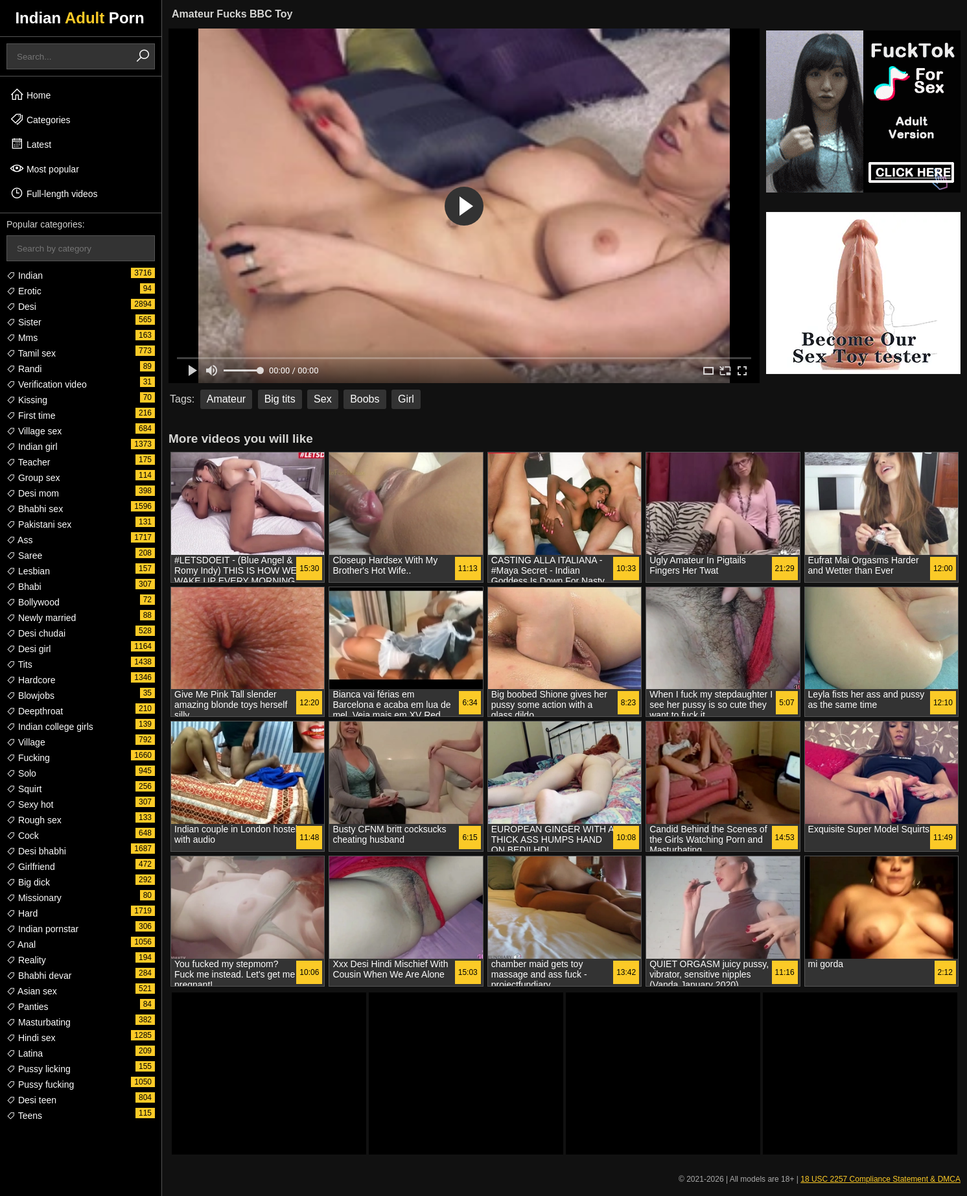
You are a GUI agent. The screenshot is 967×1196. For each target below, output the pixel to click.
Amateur (226, 399)
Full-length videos (54, 193)
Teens (24, 1115)
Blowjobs (30, 695)
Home (30, 95)
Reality (26, 960)
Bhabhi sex (34, 509)
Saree (24, 555)
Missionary (34, 898)
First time (30, 415)
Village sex (34, 431)
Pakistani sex (38, 524)
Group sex (33, 478)
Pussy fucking (40, 1084)
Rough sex (34, 820)
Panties (27, 1007)
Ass (19, 540)
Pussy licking (38, 1069)
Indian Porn (79, 18)
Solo (21, 773)
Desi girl (28, 649)
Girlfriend (30, 867)
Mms (22, 338)
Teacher (28, 462)
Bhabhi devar (38, 975)
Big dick (28, 882)
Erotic (23, 291)
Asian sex (31, 991)
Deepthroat (34, 711)
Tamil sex (31, 353)
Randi (23, 369)
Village (25, 742)
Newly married (41, 618)
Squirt (23, 789)
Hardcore (30, 680)
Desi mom (32, 493)
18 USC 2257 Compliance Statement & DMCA (880, 1179)
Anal (21, 944)
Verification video (46, 384)
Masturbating (38, 1022)
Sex (323, 399)
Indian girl (32, 446)
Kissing (26, 400)
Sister (23, 322)
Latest (30, 144)
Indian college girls (49, 726)
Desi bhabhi (36, 851)
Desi (21, 306)
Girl (406, 399)
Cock (22, 835)
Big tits (280, 399)
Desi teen (31, 1100)
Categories (40, 119)
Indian (24, 275)
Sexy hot (29, 804)
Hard (22, 913)
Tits (19, 664)
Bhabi (23, 586)
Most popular (44, 168)
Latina (24, 1053)
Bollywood (33, 602)
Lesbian (28, 571)
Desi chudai (35, 633)
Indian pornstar (42, 929)
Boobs (364, 399)
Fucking (28, 758)
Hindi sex (30, 1038)
